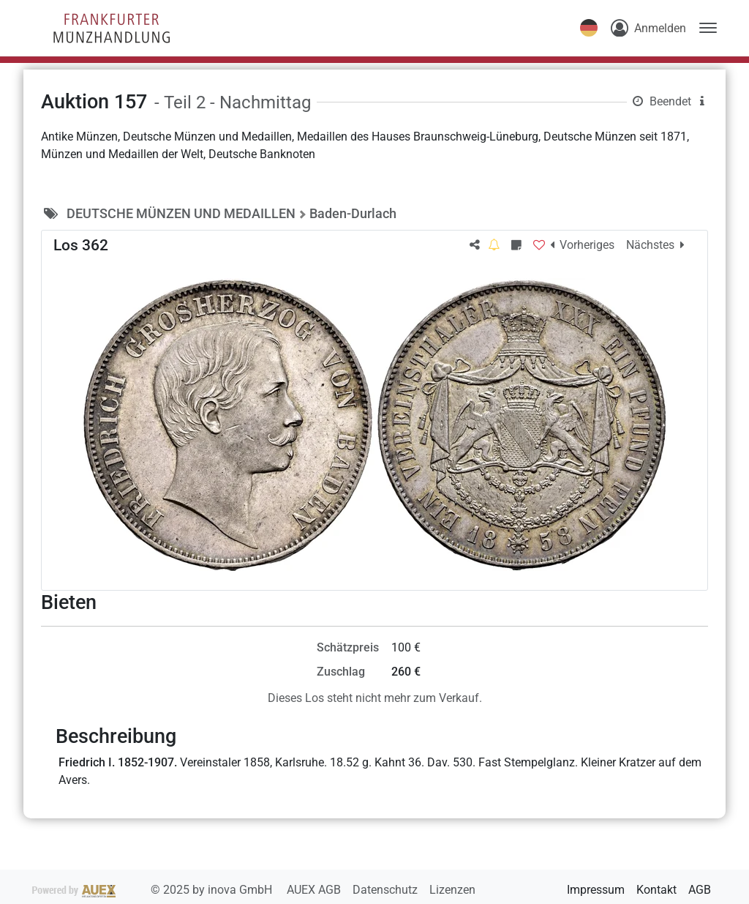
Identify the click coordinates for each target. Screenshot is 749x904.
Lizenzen (452, 890)
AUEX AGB (315, 890)
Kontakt (656, 890)
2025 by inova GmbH (153, 890)
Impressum (596, 890)
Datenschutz (387, 890)
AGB (699, 890)
